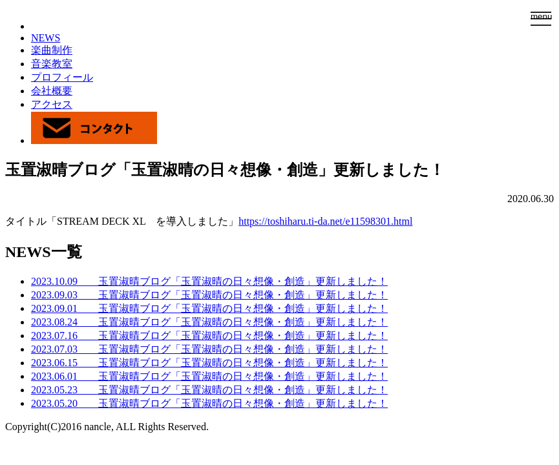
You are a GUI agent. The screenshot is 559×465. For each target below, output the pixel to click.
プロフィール (62, 77)
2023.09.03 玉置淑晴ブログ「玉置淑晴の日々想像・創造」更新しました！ (209, 294)
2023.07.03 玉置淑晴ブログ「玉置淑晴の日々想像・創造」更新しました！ (209, 349)
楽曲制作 (51, 50)
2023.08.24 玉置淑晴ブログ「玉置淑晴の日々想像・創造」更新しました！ (209, 321)
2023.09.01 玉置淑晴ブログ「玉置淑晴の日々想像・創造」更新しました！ (209, 308)
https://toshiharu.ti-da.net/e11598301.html (325, 221)
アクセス (51, 104)
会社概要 (51, 90)
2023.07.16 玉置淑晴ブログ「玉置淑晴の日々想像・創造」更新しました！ (209, 335)
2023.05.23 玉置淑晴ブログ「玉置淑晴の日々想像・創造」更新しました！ (209, 389)
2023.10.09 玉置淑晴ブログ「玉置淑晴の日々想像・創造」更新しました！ (209, 281)
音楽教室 (51, 63)
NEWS (45, 37)
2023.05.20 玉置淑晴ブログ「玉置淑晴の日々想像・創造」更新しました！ (209, 403)
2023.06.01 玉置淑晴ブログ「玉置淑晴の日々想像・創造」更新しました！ (209, 376)
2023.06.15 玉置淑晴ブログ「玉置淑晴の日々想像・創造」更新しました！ (209, 362)
